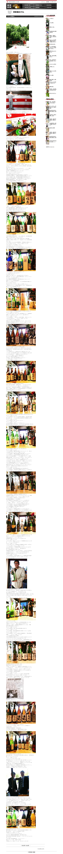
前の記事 (23, 845)
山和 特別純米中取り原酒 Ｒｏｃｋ (53, 60)
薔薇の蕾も (52, 86)
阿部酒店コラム (39, 5)
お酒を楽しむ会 (28, 7)
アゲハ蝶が (52, 75)
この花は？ (52, 18)
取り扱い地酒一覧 (28, 5)
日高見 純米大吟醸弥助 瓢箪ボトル (53, 119)
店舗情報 (39, 7)
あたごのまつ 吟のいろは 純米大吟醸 (53, 107)
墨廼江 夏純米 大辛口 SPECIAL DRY (53, 36)
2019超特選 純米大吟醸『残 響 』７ (53, 124)
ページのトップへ (41, 848)
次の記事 (27, 845)
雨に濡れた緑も (52, 44)
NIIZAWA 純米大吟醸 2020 (53, 115)
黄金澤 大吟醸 (52, 127)
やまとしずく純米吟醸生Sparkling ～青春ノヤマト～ (53, 40)
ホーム (14, 5)
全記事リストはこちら (50, 146)
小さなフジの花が (53, 64)
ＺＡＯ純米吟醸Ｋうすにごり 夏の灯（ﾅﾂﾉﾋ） (53, 47)
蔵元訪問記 (50, 5)
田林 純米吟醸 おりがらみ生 (53, 102)
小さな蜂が (52, 22)
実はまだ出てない (53, 93)
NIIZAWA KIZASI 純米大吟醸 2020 (53, 111)
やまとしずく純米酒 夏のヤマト (53, 82)
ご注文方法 (50, 7)
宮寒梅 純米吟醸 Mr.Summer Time (53, 89)
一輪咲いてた (52, 66)
